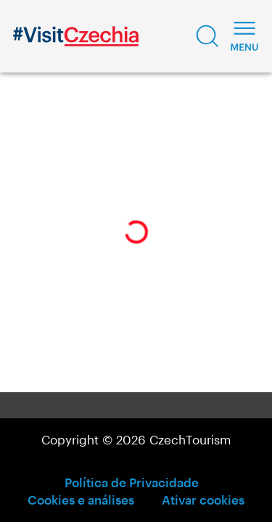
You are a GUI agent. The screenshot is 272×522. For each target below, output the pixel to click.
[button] (207, 36)
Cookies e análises (81, 499)
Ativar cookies (203, 499)
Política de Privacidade (132, 482)
